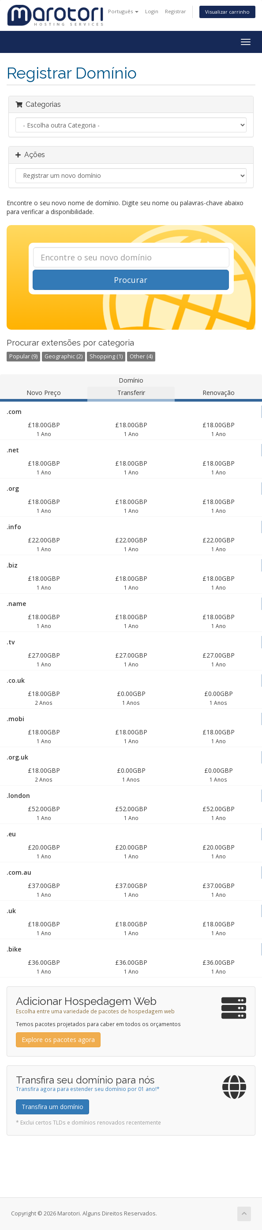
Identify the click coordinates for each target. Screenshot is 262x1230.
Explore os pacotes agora (58, 1039)
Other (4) (141, 356)
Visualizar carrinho (227, 11)
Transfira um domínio (52, 1106)
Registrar (175, 11)
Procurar (130, 280)
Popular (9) (23, 356)
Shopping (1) (106, 356)
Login (151, 11)
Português (123, 11)
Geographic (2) (63, 356)
